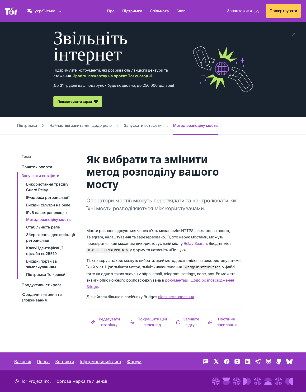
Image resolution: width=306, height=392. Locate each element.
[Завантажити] (243, 11)
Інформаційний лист (100, 361)
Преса (43, 361)
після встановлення (176, 296)
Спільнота (159, 11)
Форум (134, 361)
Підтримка (132, 11)
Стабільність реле (43, 227)
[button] (106, 321)
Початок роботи (37, 166)
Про (111, 11)
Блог (180, 11)
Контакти (64, 361)
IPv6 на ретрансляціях (47, 212)
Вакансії (22, 361)
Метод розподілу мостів (48, 219)
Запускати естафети (143, 125)
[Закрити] (294, 34)
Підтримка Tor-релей (46, 274)
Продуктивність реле (41, 285)
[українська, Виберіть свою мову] (45, 11)
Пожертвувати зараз (77, 101)
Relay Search (195, 243)
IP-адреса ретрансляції (47, 197)
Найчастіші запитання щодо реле (80, 125)
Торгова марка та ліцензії (81, 381)
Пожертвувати (283, 10)
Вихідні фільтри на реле (48, 205)
